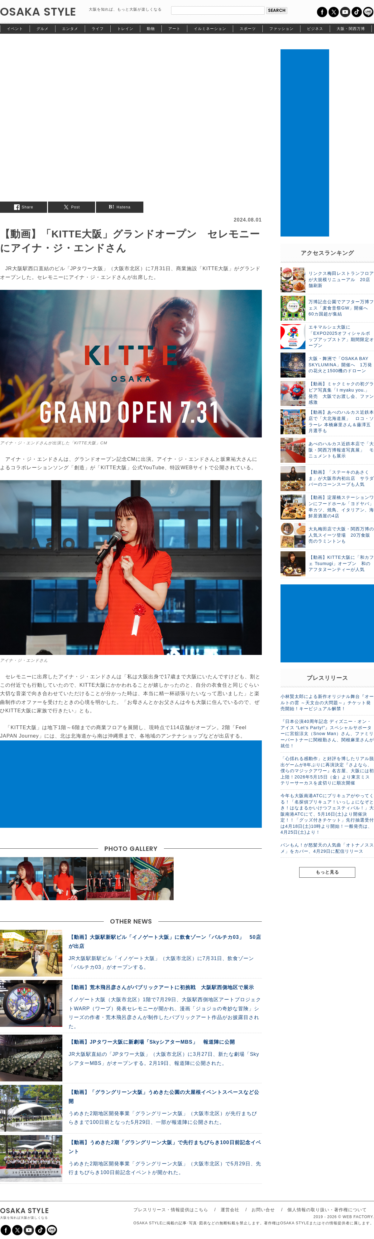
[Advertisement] (131, 784)
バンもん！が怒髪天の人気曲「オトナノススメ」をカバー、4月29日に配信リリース (327, 848)
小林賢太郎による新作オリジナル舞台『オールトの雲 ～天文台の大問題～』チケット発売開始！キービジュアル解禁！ (327, 702)
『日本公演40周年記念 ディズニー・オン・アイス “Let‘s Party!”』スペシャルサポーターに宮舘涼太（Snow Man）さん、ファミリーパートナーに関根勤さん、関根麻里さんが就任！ (327, 733)
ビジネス (315, 29)
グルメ (42, 29)
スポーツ (248, 29)
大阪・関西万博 (351, 29)
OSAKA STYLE (38, 12)
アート (174, 29)
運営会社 (230, 1209)
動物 (151, 29)
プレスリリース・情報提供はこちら (170, 1209)
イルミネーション (210, 29)
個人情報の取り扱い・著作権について (327, 1209)
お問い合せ (263, 1209)
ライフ (98, 29)
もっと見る (327, 872)
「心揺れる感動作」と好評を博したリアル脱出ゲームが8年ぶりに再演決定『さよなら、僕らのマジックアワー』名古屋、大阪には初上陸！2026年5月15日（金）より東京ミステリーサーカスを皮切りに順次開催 (327, 770)
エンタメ (70, 29)
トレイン (125, 29)
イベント (15, 29)
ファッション (281, 29)
